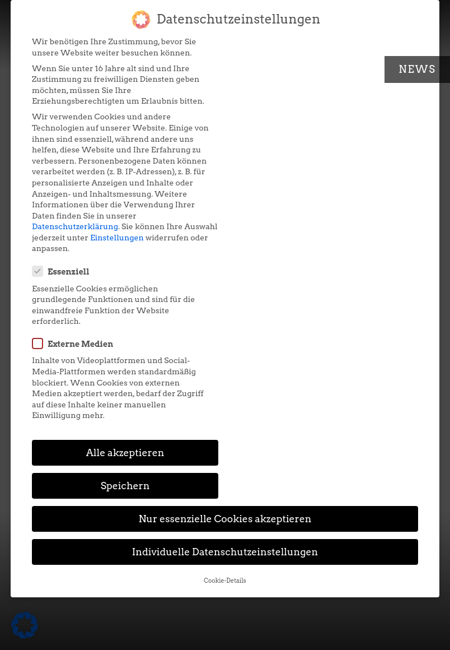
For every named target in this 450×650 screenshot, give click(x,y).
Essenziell (265, 47)
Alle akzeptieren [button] (124, 274)
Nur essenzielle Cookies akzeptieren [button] (224, 308)
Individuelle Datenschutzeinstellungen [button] (225, 341)
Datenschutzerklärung (75, 226)
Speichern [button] (325, 274)
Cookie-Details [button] (225, 369)
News (417, 69)
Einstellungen (152, 237)
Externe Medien (277, 119)
